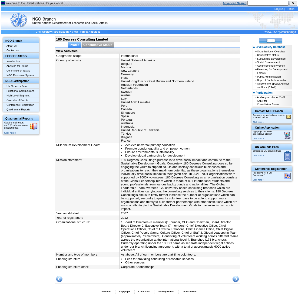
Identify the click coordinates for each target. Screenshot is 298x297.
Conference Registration (20, 104)
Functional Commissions (20, 90)
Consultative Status (98, 45)
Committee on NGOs (18, 70)
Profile (74, 45)
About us (12, 45)
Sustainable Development (271, 58)
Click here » (10, 133)
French (290, 8)
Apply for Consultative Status (268, 102)
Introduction (13, 61)
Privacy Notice (166, 291)
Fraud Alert (144, 291)
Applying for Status (17, 66)
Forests (261, 73)
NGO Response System (20, 75)
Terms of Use (189, 291)
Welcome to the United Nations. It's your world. (34, 3)
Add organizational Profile (271, 97)
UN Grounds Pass (17, 86)
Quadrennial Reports (18, 109)
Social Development (268, 62)
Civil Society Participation (52, 31)
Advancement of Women (271, 65)
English (278, 8)
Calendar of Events (17, 100)
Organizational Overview (271, 51)
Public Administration (269, 76)
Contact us (13, 50)
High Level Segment (18, 95)
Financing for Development (272, 69)
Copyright (124, 291)
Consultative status (268, 55)
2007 (124, 213)
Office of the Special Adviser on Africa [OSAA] (273, 85)
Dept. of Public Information (272, 80)
